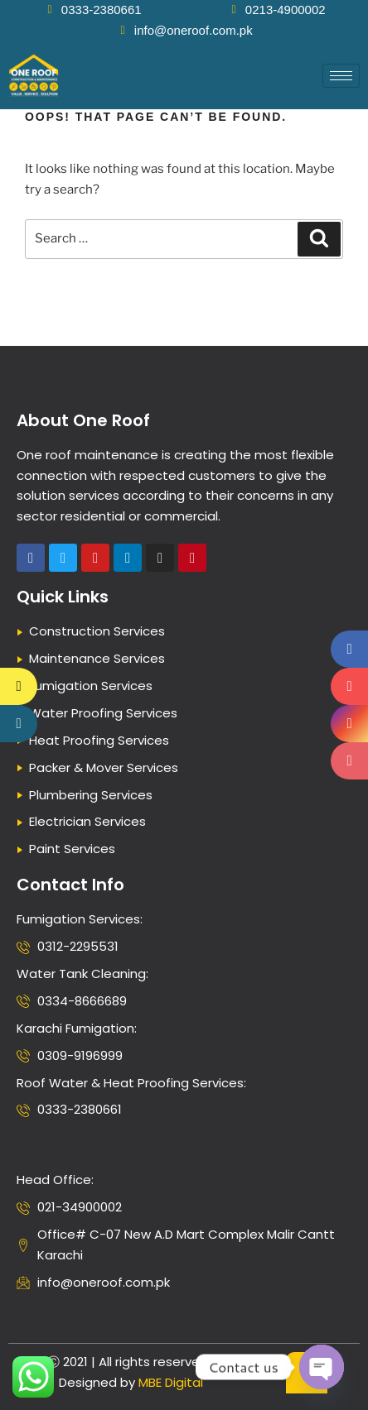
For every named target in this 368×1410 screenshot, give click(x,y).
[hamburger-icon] (341, 76)
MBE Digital (170, 1382)
